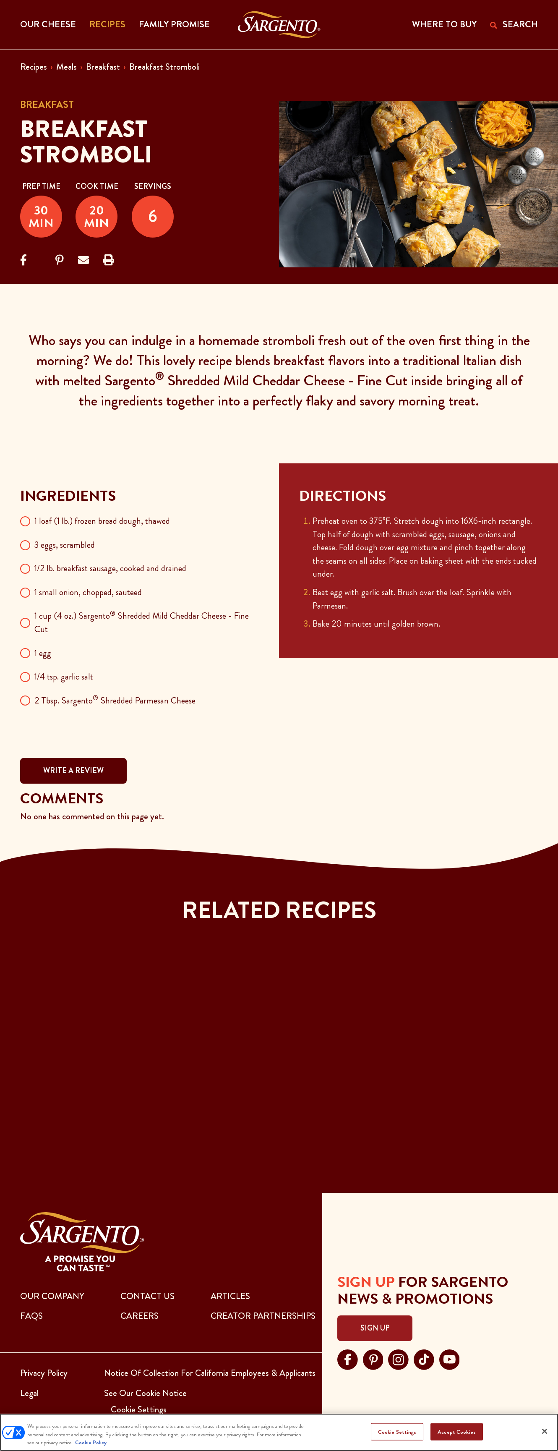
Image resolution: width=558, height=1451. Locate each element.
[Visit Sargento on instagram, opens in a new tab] (398, 1358)
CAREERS (139, 1316)
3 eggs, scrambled (64, 545)
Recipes (33, 66)
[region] (279, 1432)
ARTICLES (230, 1296)
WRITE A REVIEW (73, 770)
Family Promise (174, 24)
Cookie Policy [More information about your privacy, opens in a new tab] (91, 1442)
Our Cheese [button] (48, 24)
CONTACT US (147, 1296)
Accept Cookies (457, 1431)
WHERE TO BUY (444, 24)
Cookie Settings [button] (139, 1409)
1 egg (42, 653)
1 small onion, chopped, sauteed (88, 592)
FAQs (31, 1316)
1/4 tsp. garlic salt (63, 676)
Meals (66, 66)
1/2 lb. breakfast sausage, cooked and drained (110, 568)
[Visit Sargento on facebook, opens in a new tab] (347, 1358)
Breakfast (103, 66)
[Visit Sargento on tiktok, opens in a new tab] (424, 1358)
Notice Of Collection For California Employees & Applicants (210, 1373)
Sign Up (374, 1328)
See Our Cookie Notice (145, 1393)
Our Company (52, 1296)
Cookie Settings (397, 1431)
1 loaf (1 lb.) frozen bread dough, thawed (102, 521)
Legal (29, 1393)
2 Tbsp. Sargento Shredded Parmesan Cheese (115, 700)
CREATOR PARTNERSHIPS (263, 1316)
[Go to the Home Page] (279, 24)
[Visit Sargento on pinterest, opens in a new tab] (373, 1358)
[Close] (544, 1431)
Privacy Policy (44, 1373)
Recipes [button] (107, 24)
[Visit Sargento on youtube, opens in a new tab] (449, 1358)
